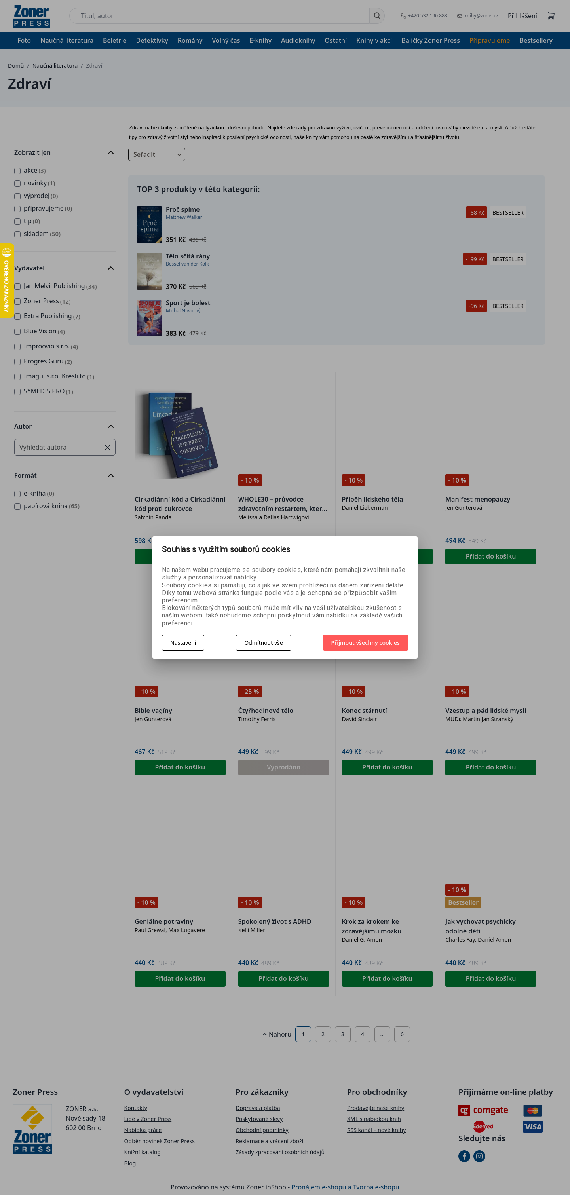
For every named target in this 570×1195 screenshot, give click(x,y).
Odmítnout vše (263, 642)
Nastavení (183, 642)
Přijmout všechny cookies (365, 642)
